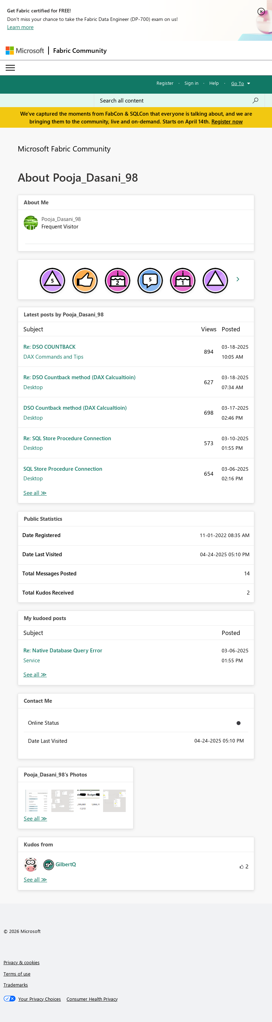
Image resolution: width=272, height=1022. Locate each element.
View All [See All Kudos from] (35, 879)
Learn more (20, 27)
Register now (227, 121)
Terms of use (17, 974)
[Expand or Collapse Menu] (10, 67)
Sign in (191, 83)
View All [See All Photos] (35, 818)
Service (31, 660)
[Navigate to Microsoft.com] (25, 50)
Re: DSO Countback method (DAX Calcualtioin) (79, 377)
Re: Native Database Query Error (62, 650)
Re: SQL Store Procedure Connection (67, 438)
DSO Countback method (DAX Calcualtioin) (75, 407)
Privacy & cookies (22, 962)
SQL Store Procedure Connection (62, 468)
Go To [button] (237, 83)
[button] (37, 801)
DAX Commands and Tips (53, 356)
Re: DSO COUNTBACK (49, 346)
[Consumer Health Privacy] (92, 999)
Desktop (33, 387)
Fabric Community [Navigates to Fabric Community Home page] (80, 50)
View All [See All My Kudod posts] (35, 674)
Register (165, 83)
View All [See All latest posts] (35, 493)
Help (214, 83)
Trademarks (16, 985)
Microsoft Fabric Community (64, 148)
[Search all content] (179, 100)
